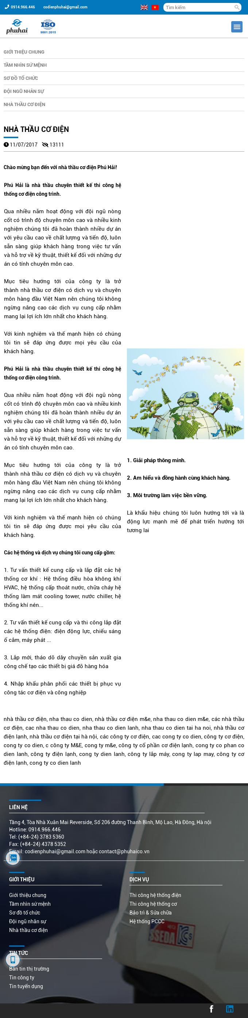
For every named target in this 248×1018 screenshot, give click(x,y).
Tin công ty (21, 977)
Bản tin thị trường (29, 969)
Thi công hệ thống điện (155, 895)
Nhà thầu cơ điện (24, 104)
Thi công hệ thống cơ (153, 904)
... (8, 1011)
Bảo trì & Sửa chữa (150, 913)
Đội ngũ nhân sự (24, 91)
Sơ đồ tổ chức (21, 78)
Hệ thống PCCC (146, 921)
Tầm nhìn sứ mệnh (25, 65)
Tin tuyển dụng (26, 986)
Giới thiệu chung (24, 52)
